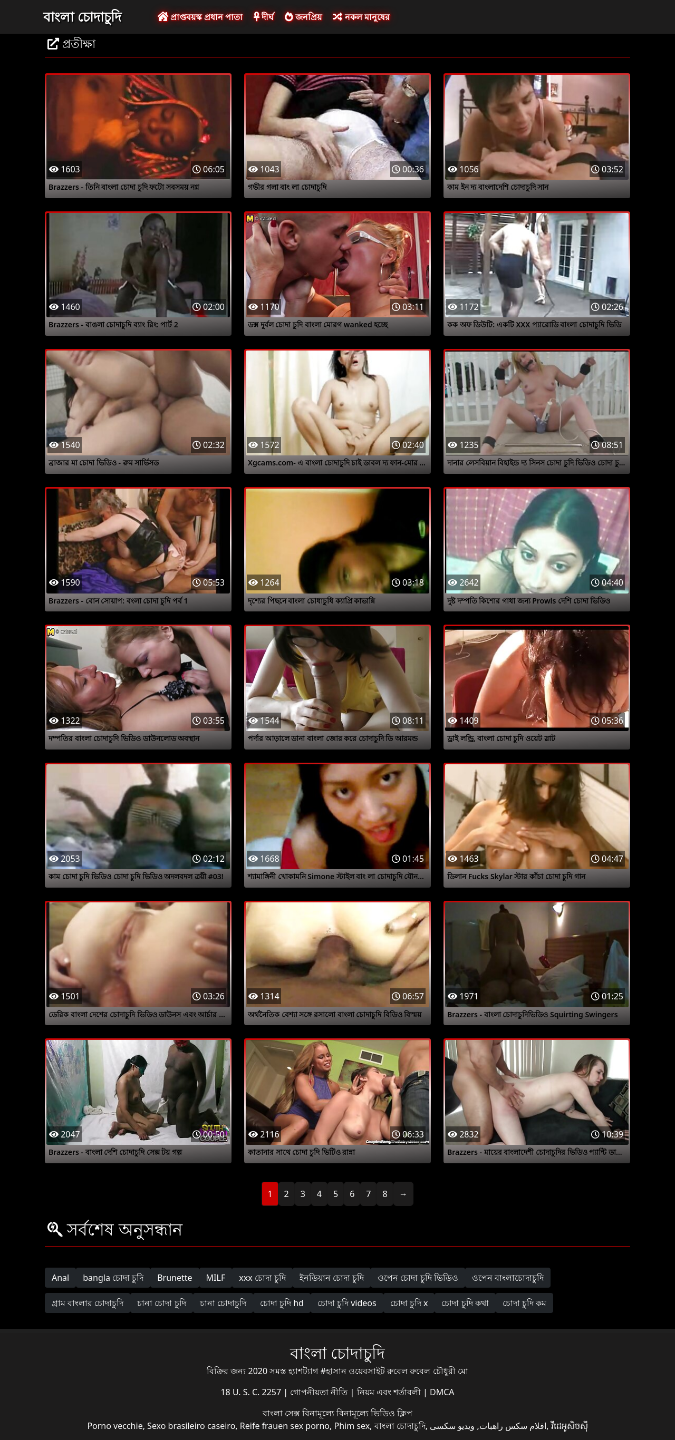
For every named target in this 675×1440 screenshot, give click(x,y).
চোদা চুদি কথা (464, 1303)
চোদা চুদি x (409, 1303)
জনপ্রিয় (303, 17)
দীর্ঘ (264, 17)
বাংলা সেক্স (282, 1413)
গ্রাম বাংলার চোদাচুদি (87, 1303)
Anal (60, 1277)
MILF (216, 1277)
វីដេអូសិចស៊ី (569, 1426)
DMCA (442, 1392)
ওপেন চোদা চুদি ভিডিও (418, 1277)
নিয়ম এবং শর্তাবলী (390, 1392)
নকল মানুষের (361, 17)
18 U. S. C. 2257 (251, 1392)
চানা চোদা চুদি (161, 1303)
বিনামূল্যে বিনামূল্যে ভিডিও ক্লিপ (357, 1413)
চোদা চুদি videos (347, 1303)
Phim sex (352, 1426)
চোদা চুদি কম (524, 1303)
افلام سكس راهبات (512, 1426)
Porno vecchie (114, 1426)
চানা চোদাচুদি (223, 1303)
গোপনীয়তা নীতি (320, 1392)
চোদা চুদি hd (282, 1303)
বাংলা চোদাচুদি (82, 16)
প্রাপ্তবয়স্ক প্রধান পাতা (200, 17)
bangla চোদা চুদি (113, 1277)
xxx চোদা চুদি (262, 1277)
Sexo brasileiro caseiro (191, 1426)
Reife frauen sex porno (285, 1426)
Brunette (174, 1277)
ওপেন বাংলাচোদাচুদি (508, 1277)
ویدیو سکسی (452, 1426)
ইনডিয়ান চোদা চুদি (332, 1277)
